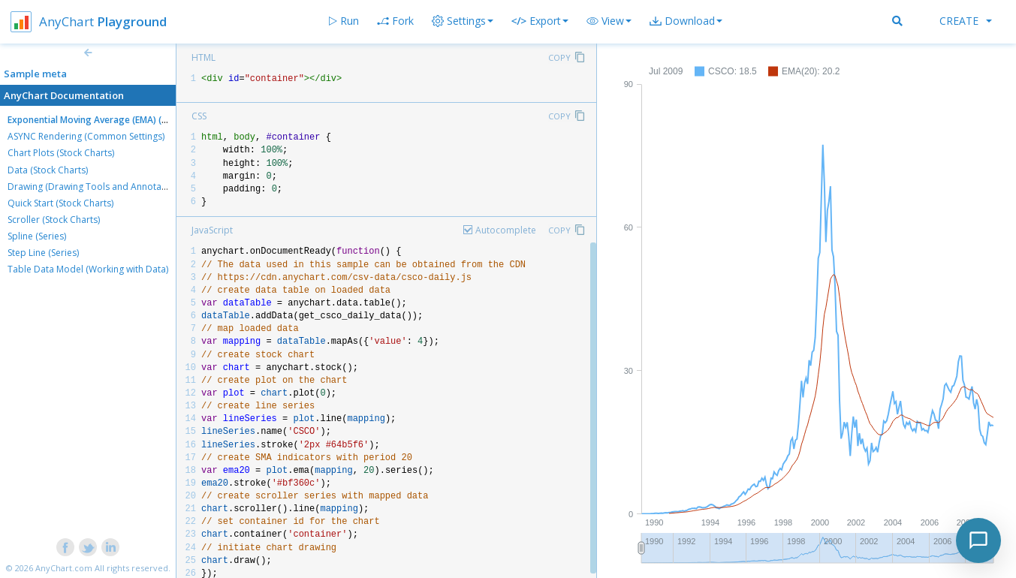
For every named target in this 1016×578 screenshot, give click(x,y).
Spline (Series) (37, 236)
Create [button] (965, 21)
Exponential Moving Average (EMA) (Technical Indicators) (129, 119)
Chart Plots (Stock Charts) (61, 152)
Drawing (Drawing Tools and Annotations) (96, 186)
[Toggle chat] (978, 540)
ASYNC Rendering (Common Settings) (86, 136)
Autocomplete (505, 230)
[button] (609, 21)
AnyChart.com (63, 567)
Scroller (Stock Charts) (54, 219)
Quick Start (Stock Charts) (60, 203)
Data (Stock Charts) (48, 170)
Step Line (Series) (43, 252)
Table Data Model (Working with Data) (88, 269)
